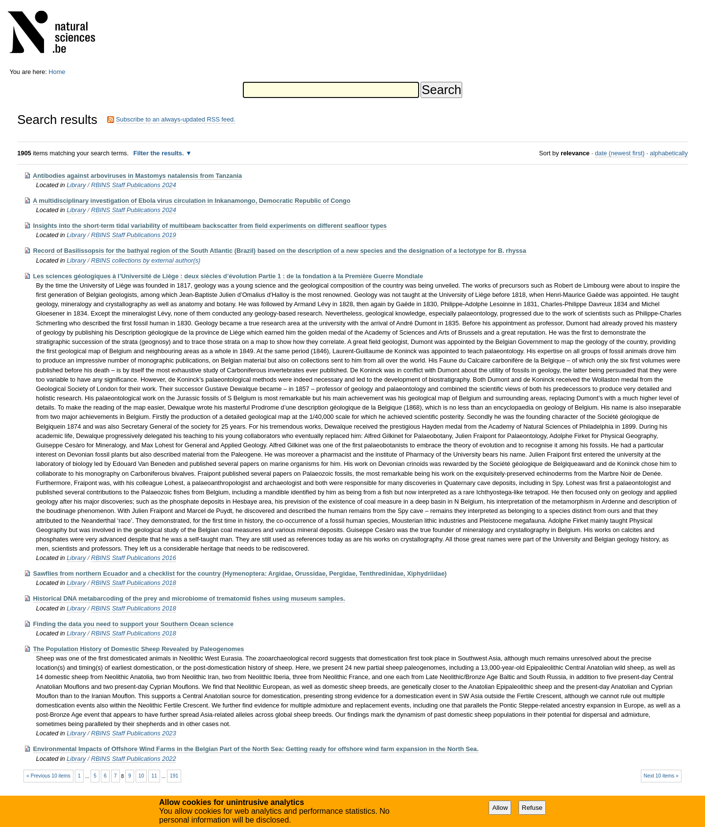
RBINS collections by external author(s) (145, 260)
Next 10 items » (661, 775)
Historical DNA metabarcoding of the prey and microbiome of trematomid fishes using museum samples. (189, 598)
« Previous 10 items (48, 775)
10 (141, 775)
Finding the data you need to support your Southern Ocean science (133, 624)
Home (56, 71)
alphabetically (669, 153)
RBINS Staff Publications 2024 (133, 185)
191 (174, 775)
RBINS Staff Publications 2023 (133, 733)
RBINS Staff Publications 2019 (133, 235)
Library (76, 185)
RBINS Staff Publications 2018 (133, 582)
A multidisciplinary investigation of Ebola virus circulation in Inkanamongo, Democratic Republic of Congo (192, 200)
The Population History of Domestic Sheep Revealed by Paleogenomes (138, 649)
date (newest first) (620, 153)
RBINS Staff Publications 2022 (133, 758)
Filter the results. (159, 153)
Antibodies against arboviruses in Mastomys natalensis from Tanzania (137, 175)
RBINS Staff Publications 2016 (133, 557)
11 (154, 775)
